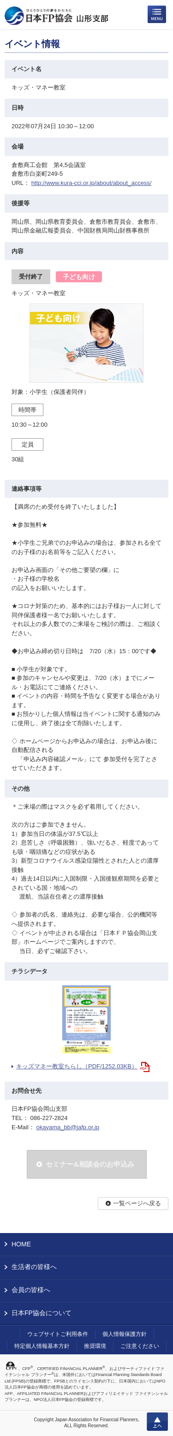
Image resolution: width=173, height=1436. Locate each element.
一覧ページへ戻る (137, 1203)
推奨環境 (95, 1346)
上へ (157, 1421)
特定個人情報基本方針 (42, 1346)
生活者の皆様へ (34, 1266)
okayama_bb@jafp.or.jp (67, 1127)
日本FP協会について (42, 1313)
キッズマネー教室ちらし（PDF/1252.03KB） (76, 1066)
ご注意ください (139, 1346)
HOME (21, 1244)
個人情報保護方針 (124, 1334)
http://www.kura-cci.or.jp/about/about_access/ (91, 182)
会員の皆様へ (31, 1289)
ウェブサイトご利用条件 (57, 1334)
